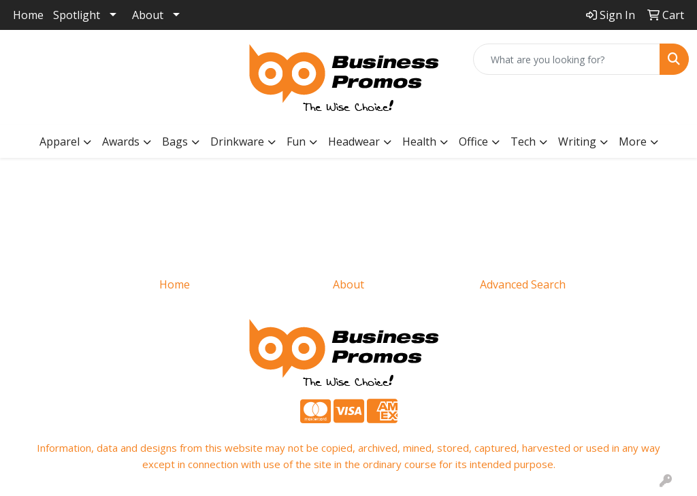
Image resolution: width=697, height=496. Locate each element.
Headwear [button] (354, 141)
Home (28, 14)
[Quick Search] (566, 59)
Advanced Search (523, 284)
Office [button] (473, 141)
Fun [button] (296, 141)
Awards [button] (121, 141)
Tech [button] (523, 141)
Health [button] (419, 141)
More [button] (633, 141)
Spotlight (76, 14)
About (147, 14)
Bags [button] (175, 141)
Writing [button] (577, 141)
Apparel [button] (59, 141)
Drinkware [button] (237, 141)
